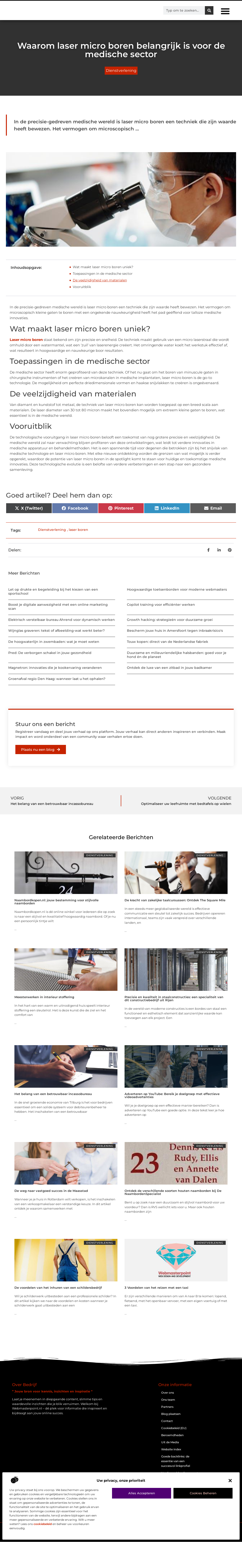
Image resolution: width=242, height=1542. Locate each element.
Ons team (168, 1399)
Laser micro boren (26, 339)
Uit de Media (170, 1442)
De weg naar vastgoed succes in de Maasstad (51, 1191)
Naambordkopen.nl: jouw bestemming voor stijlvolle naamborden (56, 901)
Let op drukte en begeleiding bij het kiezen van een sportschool (53, 591)
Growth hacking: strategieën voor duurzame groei (170, 620)
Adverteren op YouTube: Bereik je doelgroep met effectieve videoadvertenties (172, 1095)
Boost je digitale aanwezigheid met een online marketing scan (58, 606)
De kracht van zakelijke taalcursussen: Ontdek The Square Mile (175, 900)
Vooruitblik (82, 287)
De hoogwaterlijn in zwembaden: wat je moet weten (53, 642)
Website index (171, 1449)
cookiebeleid (43, 1524)
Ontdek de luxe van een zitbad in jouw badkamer (169, 668)
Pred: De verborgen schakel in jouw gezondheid (49, 653)
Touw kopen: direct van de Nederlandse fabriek (167, 642)
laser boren (78, 530)
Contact (167, 1421)
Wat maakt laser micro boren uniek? (103, 267)
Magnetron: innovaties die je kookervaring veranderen (55, 668)
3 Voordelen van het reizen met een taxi (156, 1287)
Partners (167, 1407)
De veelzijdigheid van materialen (100, 280)
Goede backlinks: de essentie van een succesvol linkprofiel (175, 1461)
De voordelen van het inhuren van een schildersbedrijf (58, 1287)
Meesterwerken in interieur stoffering (44, 997)
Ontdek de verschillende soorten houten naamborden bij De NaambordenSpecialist (173, 1192)
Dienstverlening (121, 70)
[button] (230, 1480)
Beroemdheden (172, 1435)
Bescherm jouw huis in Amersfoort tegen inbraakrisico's (175, 630)
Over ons (167, 1392)
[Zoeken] (209, 10)
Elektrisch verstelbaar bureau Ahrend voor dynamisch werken (61, 620)
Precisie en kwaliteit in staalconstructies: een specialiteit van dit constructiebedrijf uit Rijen (174, 998)
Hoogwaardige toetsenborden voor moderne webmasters (177, 589)
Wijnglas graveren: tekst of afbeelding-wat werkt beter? (56, 630)
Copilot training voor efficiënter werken (161, 604)
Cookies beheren (203, 1493)
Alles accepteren (141, 1493)
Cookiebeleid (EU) (173, 1428)
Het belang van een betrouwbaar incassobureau (53, 1094)
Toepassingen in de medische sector (103, 273)
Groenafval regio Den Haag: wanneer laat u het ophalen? (56, 679)
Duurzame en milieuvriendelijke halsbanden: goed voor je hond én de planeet (176, 655)
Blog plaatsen (171, 1414)
